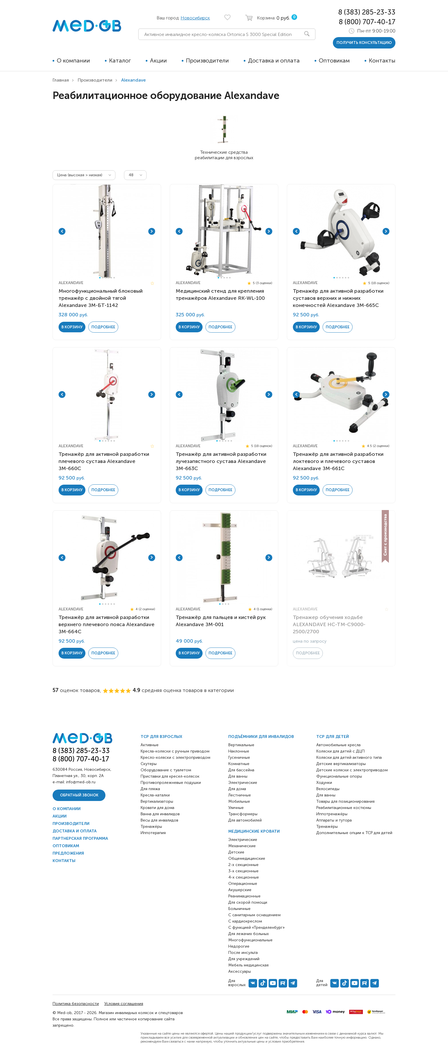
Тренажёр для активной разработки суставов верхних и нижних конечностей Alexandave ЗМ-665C (338, 298)
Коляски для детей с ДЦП (340, 751)
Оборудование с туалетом (166, 770)
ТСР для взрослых (161, 736)
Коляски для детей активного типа (349, 757)
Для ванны (237, 776)
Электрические (242, 782)
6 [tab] (114, 277)
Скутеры (149, 763)
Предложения (68, 853)
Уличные (236, 807)
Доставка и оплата (274, 60)
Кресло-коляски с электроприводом (175, 757)
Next (151, 231)
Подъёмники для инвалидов (261, 736)
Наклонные (238, 751)
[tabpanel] (107, 231)
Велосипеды (327, 788)
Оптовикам (334, 60)
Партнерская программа (80, 838)
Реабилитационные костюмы (343, 807)
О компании (73, 60)
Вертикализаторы (157, 801)
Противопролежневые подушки (171, 782)
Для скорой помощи (247, 902)
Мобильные (239, 801)
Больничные (239, 908)
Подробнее (103, 327)
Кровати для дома (157, 807)
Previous (62, 231)
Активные (150, 745)
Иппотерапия (153, 832)
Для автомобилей (245, 820)
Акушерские (239, 889)
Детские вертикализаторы (341, 763)
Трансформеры (242, 814)
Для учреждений (243, 958)
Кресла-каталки (155, 795)
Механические (242, 845)
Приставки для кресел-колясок (170, 776)
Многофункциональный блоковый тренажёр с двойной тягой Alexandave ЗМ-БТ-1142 (101, 298)
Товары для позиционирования (345, 801)
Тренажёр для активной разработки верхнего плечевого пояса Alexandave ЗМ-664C (107, 624)
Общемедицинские (246, 858)
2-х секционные (243, 864)
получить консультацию (364, 43)
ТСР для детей (332, 736)
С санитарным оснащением (254, 915)
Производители (207, 60)
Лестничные (239, 795)
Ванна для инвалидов (160, 814)
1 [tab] (100, 277)
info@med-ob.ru (80, 782)
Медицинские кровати (254, 831)
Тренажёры (151, 826)
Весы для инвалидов (159, 820)
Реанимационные (244, 896)
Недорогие (238, 946)
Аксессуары (239, 971)
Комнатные (238, 763)
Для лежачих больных (248, 933)
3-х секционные (243, 871)
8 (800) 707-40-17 (367, 22)
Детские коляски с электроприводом (352, 770)
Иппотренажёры (331, 814)
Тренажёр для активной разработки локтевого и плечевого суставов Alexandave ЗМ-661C (338, 461)
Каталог (120, 60)
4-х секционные (243, 877)
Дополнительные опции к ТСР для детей (354, 832)
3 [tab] (105, 277)
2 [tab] (102, 277)
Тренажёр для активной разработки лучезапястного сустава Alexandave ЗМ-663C (221, 461)
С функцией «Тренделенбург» (256, 927)
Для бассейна (241, 770)
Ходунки (324, 782)
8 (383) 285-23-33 (366, 12)
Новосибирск (195, 18)
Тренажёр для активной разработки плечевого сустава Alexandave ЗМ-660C (104, 461)
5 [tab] (111, 277)
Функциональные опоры (339, 776)
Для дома (237, 788)
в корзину (72, 327)
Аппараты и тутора (334, 820)
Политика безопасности (76, 1003)
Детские (236, 852)
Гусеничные (239, 757)
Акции (158, 60)
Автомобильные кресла (338, 745)
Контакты (382, 60)
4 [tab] (108, 277)
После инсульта (243, 952)
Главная (61, 80)
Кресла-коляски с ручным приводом (175, 751)
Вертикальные (241, 745)
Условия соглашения (123, 1003)
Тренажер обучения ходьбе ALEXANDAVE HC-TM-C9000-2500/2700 (329, 624)
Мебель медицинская (248, 965)
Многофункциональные (250, 940)
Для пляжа (150, 788)
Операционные (242, 883)
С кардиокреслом (245, 921)
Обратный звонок (79, 795)
